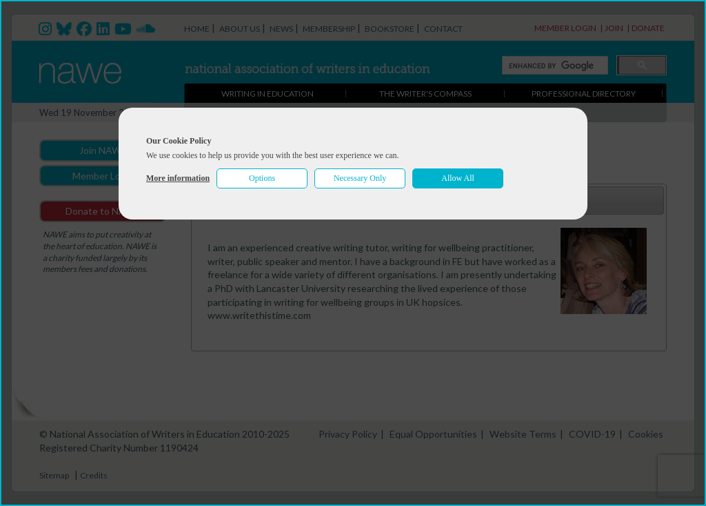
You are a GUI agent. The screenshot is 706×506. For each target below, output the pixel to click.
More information (178, 178)
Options (262, 178)
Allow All (457, 178)
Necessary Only (360, 178)
